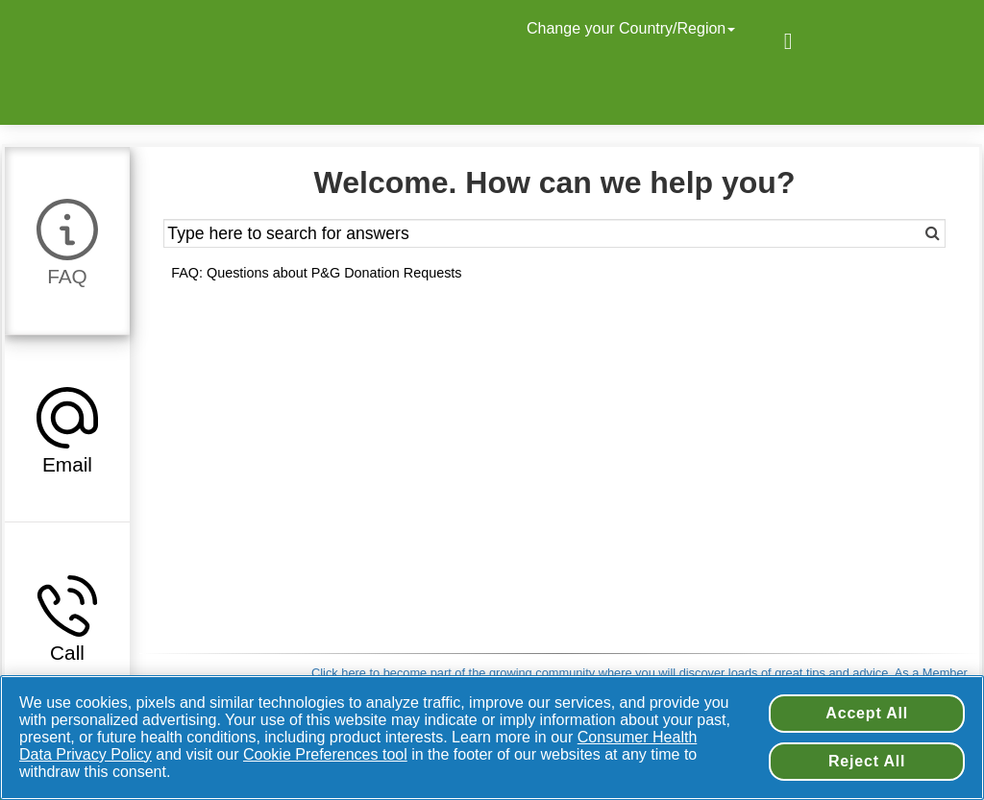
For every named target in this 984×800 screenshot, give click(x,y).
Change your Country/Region (633, 28)
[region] (492, 737)
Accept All (866, 713)
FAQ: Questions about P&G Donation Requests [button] (316, 272)
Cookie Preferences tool (325, 754)
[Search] (906, 233)
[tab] (67, 240)
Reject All (866, 761)
